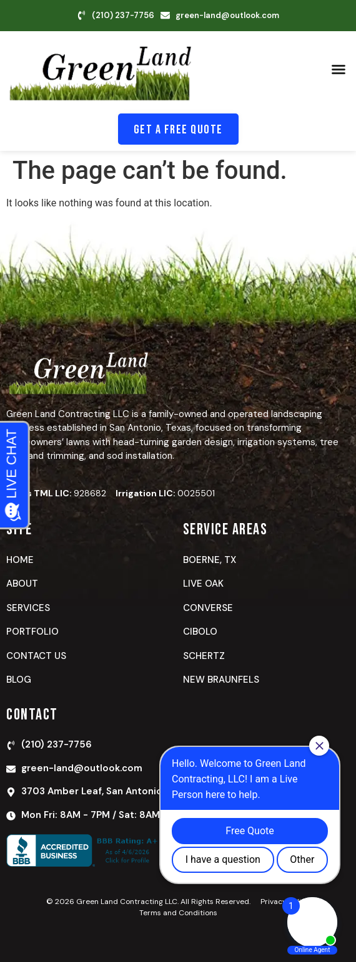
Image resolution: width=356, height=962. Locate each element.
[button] (338, 69)
